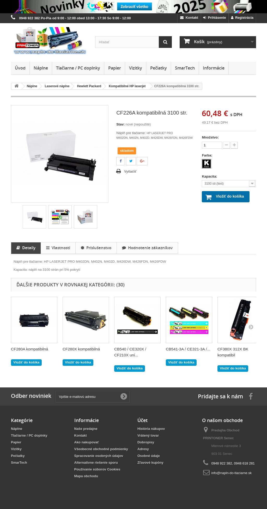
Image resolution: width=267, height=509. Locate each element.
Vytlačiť (130, 171)
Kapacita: (210, 176)
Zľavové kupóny (150, 462)
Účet (142, 420)
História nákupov (151, 429)
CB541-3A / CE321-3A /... (188, 349)
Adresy (143, 449)
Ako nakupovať (86, 442)
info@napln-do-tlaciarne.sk (231, 473)
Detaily (25, 247)
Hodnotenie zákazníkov (147, 247)
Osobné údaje (148, 456)
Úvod (20, 68)
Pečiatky (158, 68)
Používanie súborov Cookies (97, 469)
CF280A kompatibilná (29, 349)
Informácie (213, 68)
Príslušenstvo (96, 247)
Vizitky (135, 68)
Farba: (207, 155)
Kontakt (189, 18)
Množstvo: (210, 137)
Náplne (41, 68)
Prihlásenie (214, 18)
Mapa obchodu (86, 476)
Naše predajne (86, 429)
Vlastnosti (58, 247)
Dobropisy (145, 442)
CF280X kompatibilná (81, 349)
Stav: (120, 124)
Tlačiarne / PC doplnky (78, 68)
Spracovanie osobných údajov (98, 456)
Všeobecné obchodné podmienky (101, 449)
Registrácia (242, 18)
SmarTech (185, 68)
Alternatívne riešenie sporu (96, 462)
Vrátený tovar (148, 435)
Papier (114, 68)
